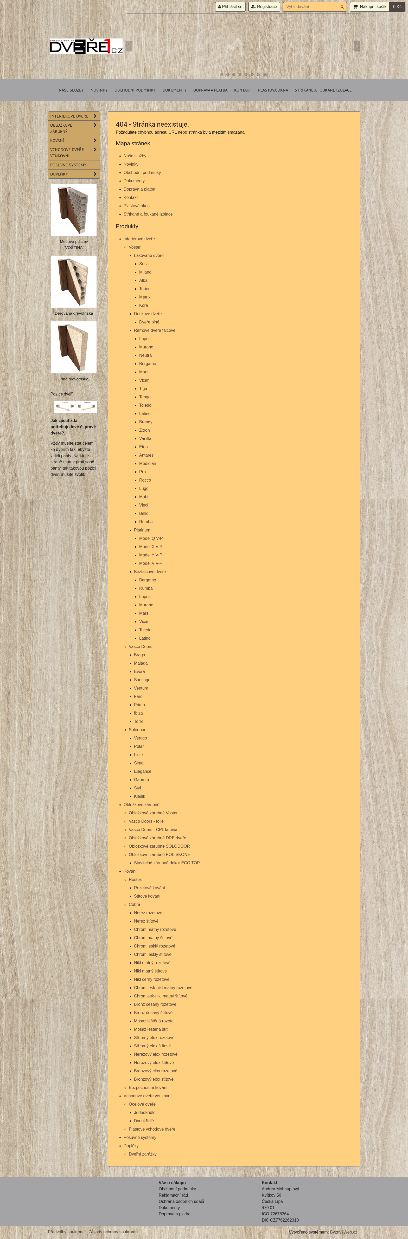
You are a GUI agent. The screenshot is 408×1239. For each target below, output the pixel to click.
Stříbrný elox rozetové (154, 1037)
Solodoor (137, 730)
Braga (139, 655)
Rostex (135, 879)
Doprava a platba (210, 90)
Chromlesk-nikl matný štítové (160, 996)
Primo (139, 705)
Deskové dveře (148, 314)
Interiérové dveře (139, 239)
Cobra (134, 904)
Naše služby (71, 90)
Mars (144, 372)
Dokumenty (175, 90)
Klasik (139, 796)
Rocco (145, 480)
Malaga (141, 663)
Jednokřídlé (145, 1112)
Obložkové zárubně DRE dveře (157, 838)
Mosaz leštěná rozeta (154, 1021)
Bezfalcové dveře (150, 571)
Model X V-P (150, 546)
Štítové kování (147, 896)
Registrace (264, 6)
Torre (138, 721)
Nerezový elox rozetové (155, 1054)
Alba (143, 280)
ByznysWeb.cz (343, 1232)
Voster (135, 247)
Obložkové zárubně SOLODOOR (159, 846)
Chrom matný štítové (153, 938)
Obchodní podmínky (135, 90)
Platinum (142, 530)
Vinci (143, 505)
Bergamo (147, 363)
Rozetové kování (149, 888)
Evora (139, 671)
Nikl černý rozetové (151, 979)
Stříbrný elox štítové (152, 1046)
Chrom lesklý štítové (152, 954)
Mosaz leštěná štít (151, 1029)
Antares (146, 455)
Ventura (141, 688)
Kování (130, 871)
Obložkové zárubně (142, 804)
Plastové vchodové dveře (152, 1129)
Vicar (144, 380)
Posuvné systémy (140, 1137)
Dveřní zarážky (143, 1154)
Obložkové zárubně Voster (153, 813)
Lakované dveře (149, 255)
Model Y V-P (150, 555)
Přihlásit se (230, 6)
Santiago (142, 680)
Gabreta (141, 779)
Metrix (145, 297)
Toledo (145, 405)
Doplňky (131, 1146)
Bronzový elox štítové (154, 1079)
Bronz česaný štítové (153, 1012)
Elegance (142, 771)
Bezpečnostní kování (148, 1087)
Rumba (146, 522)
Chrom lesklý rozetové (154, 946)
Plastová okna (273, 90)
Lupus (145, 338)
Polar (139, 746)
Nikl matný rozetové (152, 963)
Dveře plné (149, 322)
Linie (138, 755)
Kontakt (242, 90)
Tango (145, 397)
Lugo (144, 488)
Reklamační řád (173, 1195)
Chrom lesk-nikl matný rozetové (163, 987)
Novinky (99, 90)
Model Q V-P (151, 538)
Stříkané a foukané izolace (323, 90)
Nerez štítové (146, 921)
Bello (144, 513)
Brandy (145, 422)
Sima (138, 763)
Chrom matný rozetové (155, 929)
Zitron (144, 430)
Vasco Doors (140, 646)
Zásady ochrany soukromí (112, 1232)
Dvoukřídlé (144, 1121)
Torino (145, 289)
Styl (137, 788)
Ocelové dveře (142, 1104)
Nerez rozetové (148, 913)
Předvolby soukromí (66, 1232)
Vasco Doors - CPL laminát (153, 829)
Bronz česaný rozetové (155, 1004)
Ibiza (138, 713)
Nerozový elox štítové (154, 1062)
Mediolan (147, 463)
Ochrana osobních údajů (181, 1201)
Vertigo (140, 738)
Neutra (145, 355)
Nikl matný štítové (150, 971)
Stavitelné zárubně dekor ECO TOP (167, 863)
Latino (145, 413)
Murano (146, 347)
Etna (143, 447)
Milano (145, 272)
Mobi (143, 497)
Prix (142, 472)
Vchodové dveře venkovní (147, 1096)
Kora (143, 305)
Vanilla (145, 438)
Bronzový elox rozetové (155, 1071)
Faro (138, 696)
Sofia (144, 264)
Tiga (143, 388)
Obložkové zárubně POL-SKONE (159, 854)
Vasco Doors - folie (146, 821)
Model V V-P (150, 563)
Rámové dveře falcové (154, 330)
